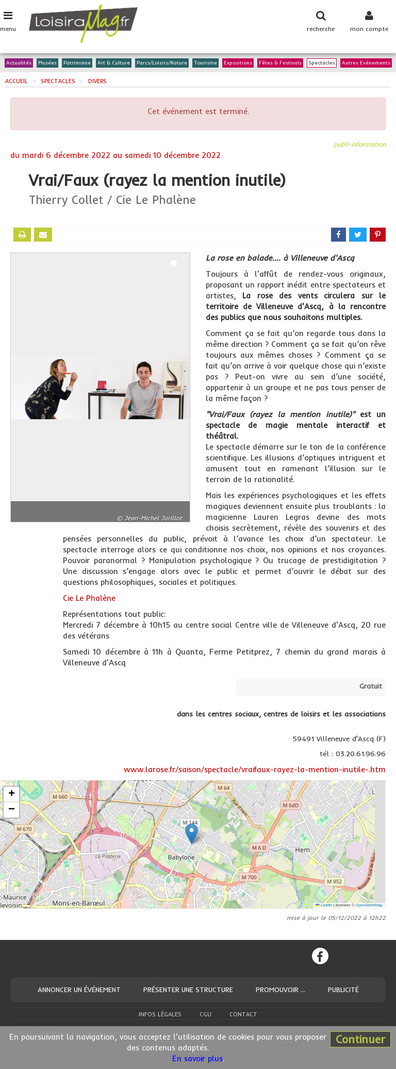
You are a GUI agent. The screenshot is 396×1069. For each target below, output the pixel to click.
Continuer (360, 1039)
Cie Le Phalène (89, 598)
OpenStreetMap (369, 905)
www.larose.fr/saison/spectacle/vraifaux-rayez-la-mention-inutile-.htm (255, 769)
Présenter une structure (188, 989)
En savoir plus (197, 1058)
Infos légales (160, 1014)
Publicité (343, 989)
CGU (205, 1014)
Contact (243, 1014)
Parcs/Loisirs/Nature (162, 63)
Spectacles (321, 63)
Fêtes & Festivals (280, 63)
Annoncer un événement (79, 989)
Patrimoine (77, 63)
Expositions (238, 63)
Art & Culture (113, 63)
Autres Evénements (366, 63)
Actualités (18, 63)
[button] (191, 833)
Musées (47, 63)
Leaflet (324, 905)
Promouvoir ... (280, 989)
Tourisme (205, 63)
